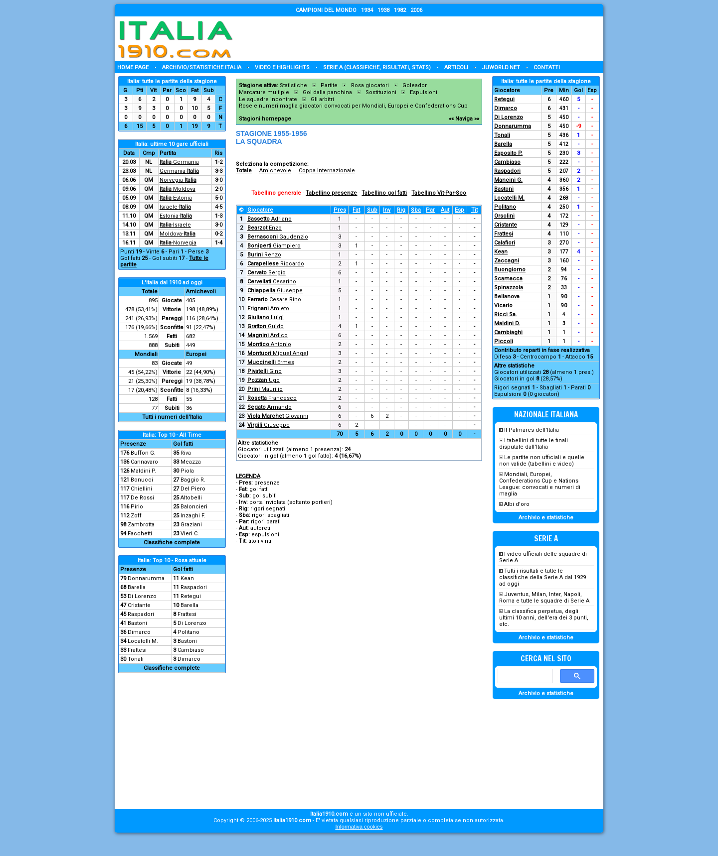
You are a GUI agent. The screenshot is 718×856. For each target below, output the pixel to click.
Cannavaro (144, 462)
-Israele (175, 225)
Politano (188, 632)
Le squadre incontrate (268, 99)
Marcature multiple (264, 92)
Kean (187, 578)
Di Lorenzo (142, 596)
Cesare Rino (274, 299)
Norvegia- (178, 180)
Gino (264, 371)
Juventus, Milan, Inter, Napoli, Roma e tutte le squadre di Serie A (544, 597)
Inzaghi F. (192, 515)
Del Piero (192, 489)
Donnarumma (146, 578)
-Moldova (177, 189)
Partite (329, 85)
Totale (244, 170)
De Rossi (142, 497)
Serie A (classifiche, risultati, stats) (377, 67)
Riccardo (275, 263)
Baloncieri (193, 506)
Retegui (190, 596)
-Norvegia (178, 243)
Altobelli (191, 497)
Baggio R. (192, 480)
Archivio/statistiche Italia (201, 67)
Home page (133, 67)
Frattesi (187, 614)
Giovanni (277, 416)
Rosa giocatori (370, 85)
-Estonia (176, 198)
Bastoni (137, 623)
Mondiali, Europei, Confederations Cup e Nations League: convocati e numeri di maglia (539, 484)
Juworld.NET (501, 67)
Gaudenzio (277, 237)
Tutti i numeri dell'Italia (172, 417)
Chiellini (141, 489)
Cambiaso (191, 650)
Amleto (268, 308)
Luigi (265, 317)
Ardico (267, 335)
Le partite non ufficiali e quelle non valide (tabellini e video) (541, 460)
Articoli (456, 67)
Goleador (414, 85)
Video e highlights (282, 67)
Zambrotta (141, 524)
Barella (137, 587)
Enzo (264, 228)
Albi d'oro (517, 504)
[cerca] (524, 676)
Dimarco (139, 632)
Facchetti (140, 533)
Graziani (191, 524)
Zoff (136, 515)
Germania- (179, 171)
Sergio (266, 272)
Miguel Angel (277, 353)
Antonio (269, 344)
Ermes (270, 362)
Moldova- (177, 234)
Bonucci (142, 480)
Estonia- (176, 216)
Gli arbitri (322, 99)
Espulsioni (423, 92)
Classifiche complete (172, 542)
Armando (269, 407)
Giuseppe (275, 290)
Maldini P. (143, 471)
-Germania (179, 162)
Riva (185, 453)
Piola (187, 471)
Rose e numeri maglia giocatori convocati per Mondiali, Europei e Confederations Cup (353, 106)
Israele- (175, 207)
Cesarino (271, 281)
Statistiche (293, 85)
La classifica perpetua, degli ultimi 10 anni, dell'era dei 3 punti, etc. (543, 617)
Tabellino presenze (331, 193)
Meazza (190, 462)
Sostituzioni (380, 92)
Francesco (272, 398)
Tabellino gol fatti (384, 193)
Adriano (269, 219)
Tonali (136, 659)
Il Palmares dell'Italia (531, 430)
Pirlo (137, 506)
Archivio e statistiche (546, 517)
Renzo (264, 254)
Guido (265, 326)
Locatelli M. (143, 641)
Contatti (547, 67)
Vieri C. (189, 533)
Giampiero (274, 246)
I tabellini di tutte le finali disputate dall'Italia (533, 443)
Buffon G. (143, 453)
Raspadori (193, 587)
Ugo (263, 380)
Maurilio (265, 389)
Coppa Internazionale (327, 170)
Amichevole (275, 170)
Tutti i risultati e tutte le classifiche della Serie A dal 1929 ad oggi (542, 577)
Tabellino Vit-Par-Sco (438, 193)
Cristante (139, 605)
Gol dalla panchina (327, 92)
